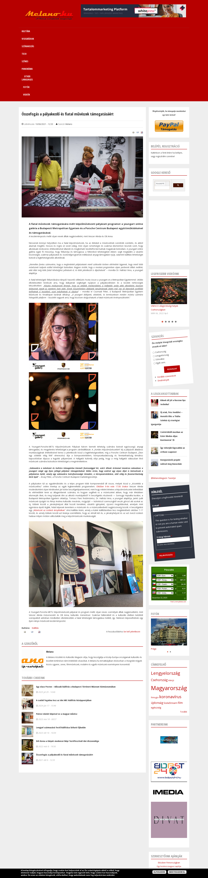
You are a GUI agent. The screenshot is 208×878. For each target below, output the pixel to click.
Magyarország (169, 624)
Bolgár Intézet (169, 821)
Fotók (155, 31)
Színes (104, 860)
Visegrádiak (70, 860)
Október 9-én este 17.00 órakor (112, 423)
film (180, 639)
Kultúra (58, 860)
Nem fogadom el (177, 872)
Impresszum (82, 867)
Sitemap (147, 860)
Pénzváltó (169, 506)
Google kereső (160, 109)
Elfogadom (159, 872)
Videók (170, 31)
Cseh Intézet (169, 814)
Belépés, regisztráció (165, 83)
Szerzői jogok (111, 867)
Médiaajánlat (96, 867)
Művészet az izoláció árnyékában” (49, 446)
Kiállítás (35, 564)
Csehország (154, 284)
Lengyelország (155, 289)
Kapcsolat (158, 860)
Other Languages (132, 860)
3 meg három (148, 469)
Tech (95, 860)
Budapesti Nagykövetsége (169, 828)
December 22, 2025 (159, 534)
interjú (171, 617)
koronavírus (170, 633)
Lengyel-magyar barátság (169, 806)
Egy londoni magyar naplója (169, 803)
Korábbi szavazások (152, 309)
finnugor (155, 634)
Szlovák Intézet (169, 817)
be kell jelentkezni (132, 568)
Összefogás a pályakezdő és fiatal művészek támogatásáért (64, 691)
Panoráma (115, 860)
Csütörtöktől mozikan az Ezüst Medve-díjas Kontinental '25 (171, 372)
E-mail (151, 437)
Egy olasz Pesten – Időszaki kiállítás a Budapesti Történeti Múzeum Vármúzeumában (76, 623)
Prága (153, 585)
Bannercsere (126, 867)
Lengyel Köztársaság (169, 825)
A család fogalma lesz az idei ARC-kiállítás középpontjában (63, 636)
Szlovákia (151, 291)
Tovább (183, 648)
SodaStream (170, 639)
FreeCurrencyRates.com (178, 538)
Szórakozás (84, 860)
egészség (156, 644)
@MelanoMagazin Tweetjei (163, 414)
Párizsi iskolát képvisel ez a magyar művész (56, 650)
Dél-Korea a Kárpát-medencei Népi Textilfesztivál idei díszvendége (67, 677)
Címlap (48, 860)
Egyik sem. (151, 295)
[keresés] (160, 120)
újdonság (157, 639)
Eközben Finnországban (169, 799)
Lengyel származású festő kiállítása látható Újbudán (61, 664)
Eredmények (148, 312)
